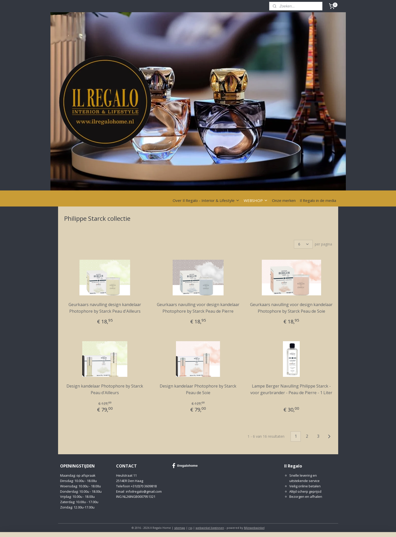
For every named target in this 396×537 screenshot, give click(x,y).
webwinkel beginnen (210, 528)
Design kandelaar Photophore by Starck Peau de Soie (198, 389)
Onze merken (284, 200)
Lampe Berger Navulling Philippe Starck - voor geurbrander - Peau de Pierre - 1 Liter (291, 389)
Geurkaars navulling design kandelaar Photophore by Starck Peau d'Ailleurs (105, 308)
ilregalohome (185, 465)
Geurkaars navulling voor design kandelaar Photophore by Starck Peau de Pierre (198, 308)
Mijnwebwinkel (254, 528)
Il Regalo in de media (318, 200)
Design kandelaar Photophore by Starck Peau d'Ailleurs (104, 389)
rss (190, 528)
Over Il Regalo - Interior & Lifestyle (206, 200)
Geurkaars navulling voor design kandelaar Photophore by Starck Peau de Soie (291, 308)
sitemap (179, 528)
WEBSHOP (256, 200)
